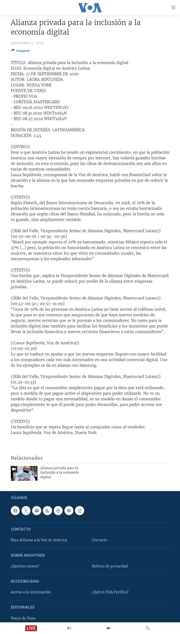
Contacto (99, 540)
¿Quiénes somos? (25, 566)
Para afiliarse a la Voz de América (39, 540)
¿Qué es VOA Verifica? (110, 592)
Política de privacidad (110, 566)
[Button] (20, 51)
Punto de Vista (23, 618)
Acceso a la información (31, 592)
